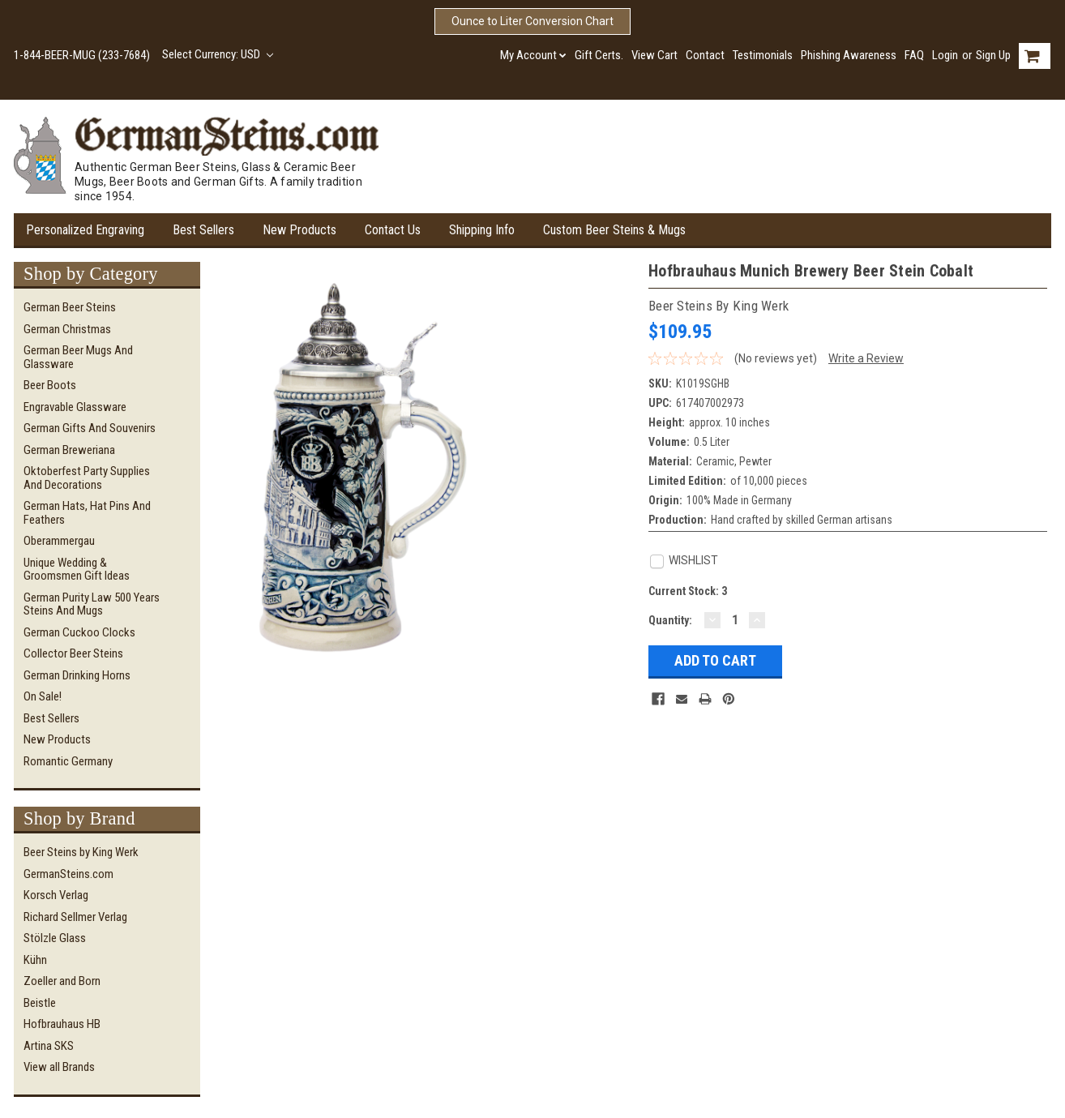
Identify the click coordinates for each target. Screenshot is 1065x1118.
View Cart (654, 55)
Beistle (40, 1003)
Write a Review (866, 358)
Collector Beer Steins (73, 653)
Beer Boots (50, 385)
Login (945, 55)
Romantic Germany (68, 761)
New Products (299, 230)
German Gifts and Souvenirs (90, 428)
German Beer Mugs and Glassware (78, 357)
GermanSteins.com (68, 874)
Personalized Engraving (85, 230)
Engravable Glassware (75, 407)
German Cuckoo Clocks (79, 632)
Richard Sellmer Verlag (75, 917)
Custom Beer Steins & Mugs (614, 230)
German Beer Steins (70, 307)
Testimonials (763, 55)
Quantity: (670, 620)
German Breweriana (69, 450)
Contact (705, 55)
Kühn (35, 960)
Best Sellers (203, 230)
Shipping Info (482, 230)
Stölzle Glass (55, 938)
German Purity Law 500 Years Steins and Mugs (92, 604)
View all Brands (59, 1067)
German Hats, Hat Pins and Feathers (87, 513)
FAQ (914, 55)
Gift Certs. (599, 55)
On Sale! (43, 696)
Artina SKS (49, 1046)
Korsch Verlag (56, 895)
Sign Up (993, 55)
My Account (533, 55)
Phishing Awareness (848, 55)
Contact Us (393, 230)
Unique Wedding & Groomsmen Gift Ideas (77, 569)
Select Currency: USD (217, 54)
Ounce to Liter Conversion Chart (532, 21)
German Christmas (67, 329)
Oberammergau (59, 540)
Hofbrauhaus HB (62, 1024)
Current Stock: (687, 591)
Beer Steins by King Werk (81, 852)
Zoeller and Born (62, 981)
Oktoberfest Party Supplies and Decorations (87, 478)
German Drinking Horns (77, 675)
